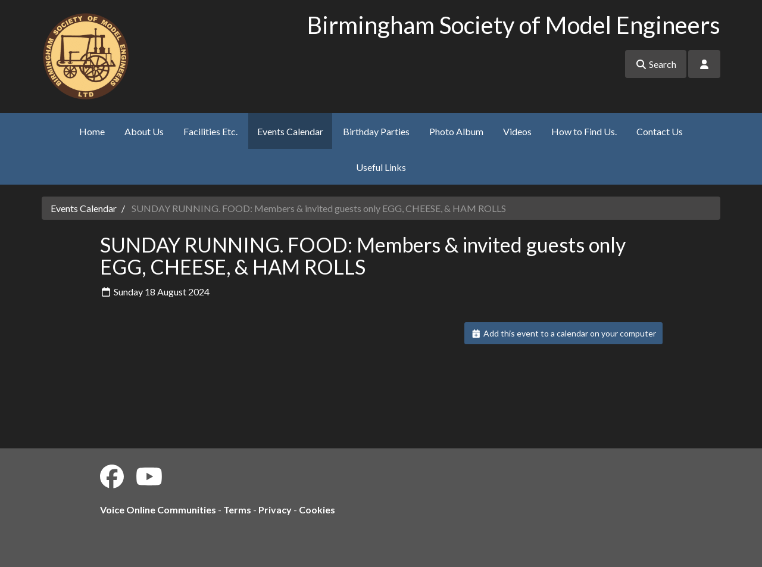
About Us (144, 131)
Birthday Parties (376, 131)
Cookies (317, 509)
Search (655, 64)
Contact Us (659, 131)
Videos (517, 131)
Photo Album (456, 131)
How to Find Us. (584, 131)
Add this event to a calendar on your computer (563, 333)
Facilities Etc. (210, 131)
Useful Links (381, 167)
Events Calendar (290, 131)
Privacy (275, 509)
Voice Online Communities (158, 509)
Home (92, 131)
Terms (237, 509)
